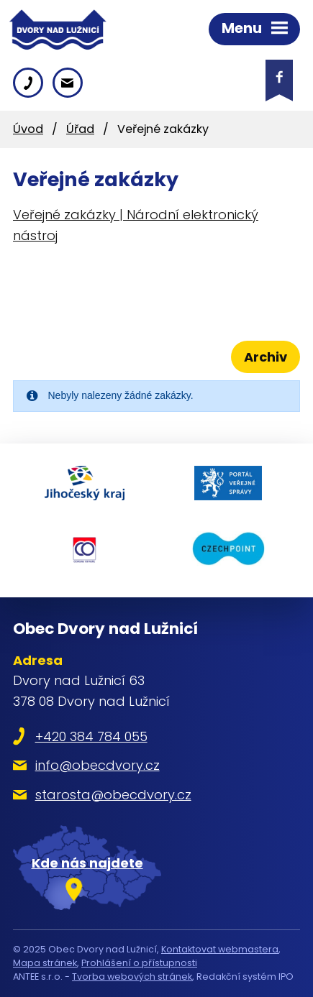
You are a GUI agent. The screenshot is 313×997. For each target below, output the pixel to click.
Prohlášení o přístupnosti (139, 963)
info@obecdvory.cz (97, 765)
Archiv (265, 357)
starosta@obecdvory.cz (113, 795)
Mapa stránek (45, 963)
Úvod (28, 129)
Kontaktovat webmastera (219, 949)
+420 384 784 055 (91, 736)
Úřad (80, 129)
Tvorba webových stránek (132, 976)
